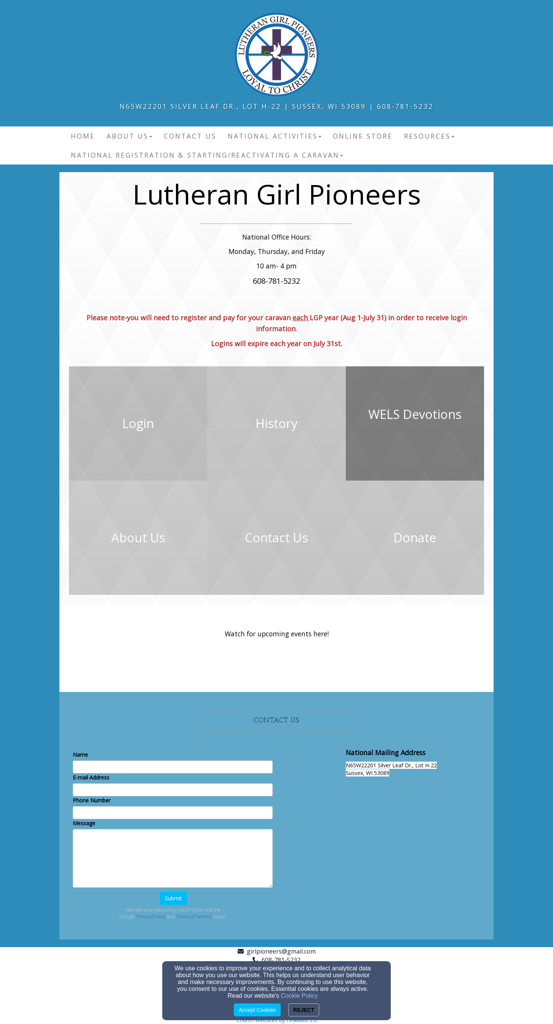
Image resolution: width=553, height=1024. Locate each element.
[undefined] (138, 423)
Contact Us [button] (190, 136)
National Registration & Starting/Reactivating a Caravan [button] (207, 155)
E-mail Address (91, 777)
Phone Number (91, 800)
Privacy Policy (150, 916)
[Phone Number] (173, 812)
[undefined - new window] (415, 423)
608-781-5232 (281, 960)
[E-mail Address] (173, 789)
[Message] (173, 858)
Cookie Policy (299, 995)
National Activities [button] (274, 136)
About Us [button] (129, 136)
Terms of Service (194, 916)
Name (80, 754)
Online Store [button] (363, 136)
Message (84, 823)
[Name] (173, 766)
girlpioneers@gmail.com (281, 951)
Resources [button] (429, 136)
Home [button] (83, 136)
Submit (173, 898)
